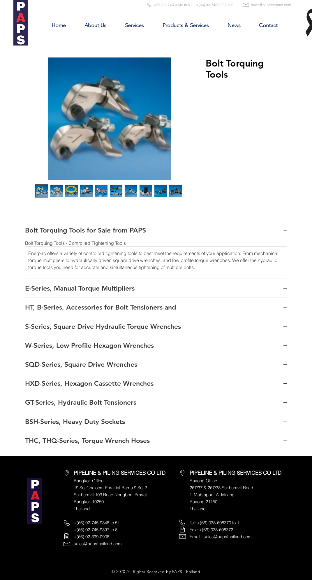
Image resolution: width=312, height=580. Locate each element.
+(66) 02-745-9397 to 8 (214, 5)
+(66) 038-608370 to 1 (218, 522)
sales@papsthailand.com (271, 5)
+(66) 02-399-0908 (91, 536)
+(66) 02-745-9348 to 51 (172, 5)
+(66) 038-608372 (216, 529)
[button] (95, 25)
